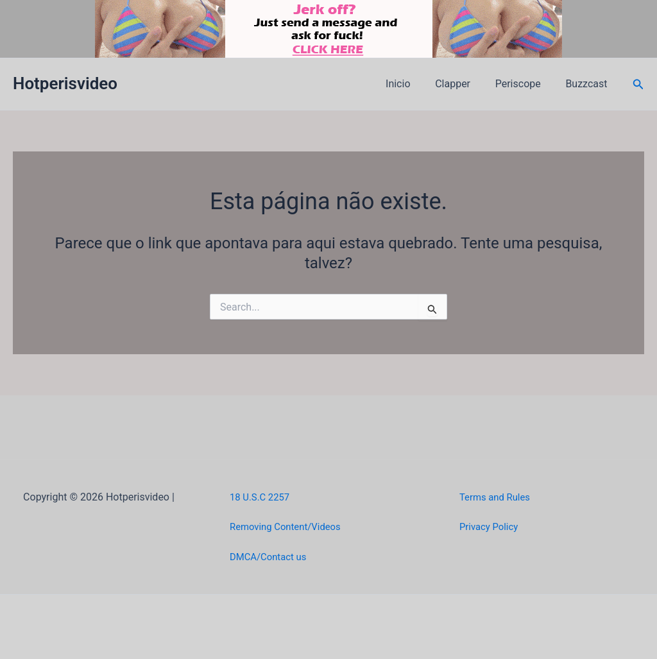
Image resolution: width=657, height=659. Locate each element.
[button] (638, 84)
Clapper (463, 84)
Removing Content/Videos (290, 526)
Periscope (524, 84)
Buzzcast (589, 84)
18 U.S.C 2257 (262, 497)
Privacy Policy (491, 526)
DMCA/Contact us (271, 557)
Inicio (412, 84)
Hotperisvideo (65, 83)
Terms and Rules (497, 497)
